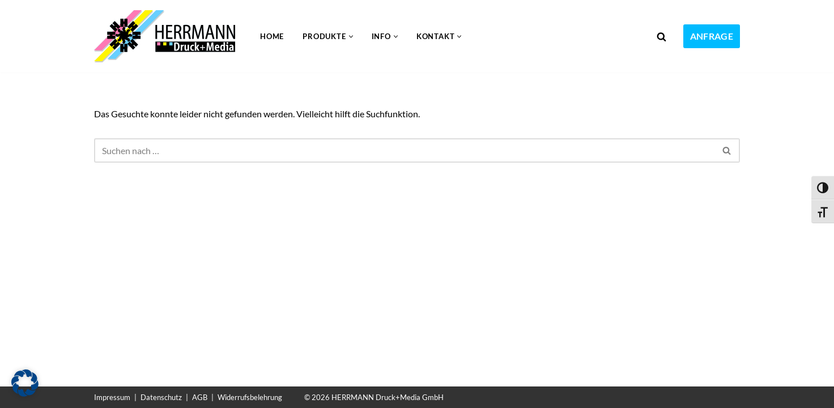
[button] (351, 37)
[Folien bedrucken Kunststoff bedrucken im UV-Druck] (167, 36)
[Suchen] (661, 36)
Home (272, 36)
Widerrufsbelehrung (250, 397)
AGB (199, 397)
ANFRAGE (711, 36)
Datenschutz (161, 397)
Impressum (112, 397)
